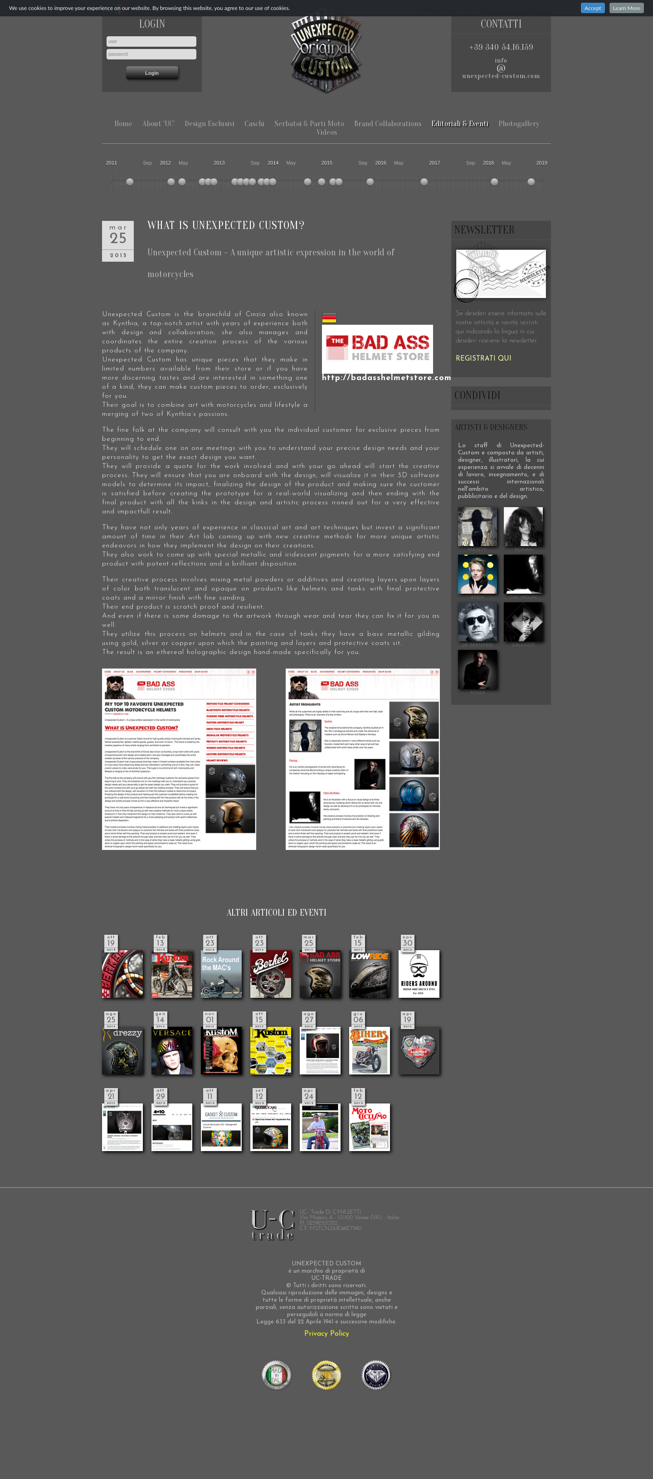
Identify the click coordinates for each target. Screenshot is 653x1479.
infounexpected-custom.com (501, 68)
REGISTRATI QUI (484, 359)
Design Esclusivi (209, 123)
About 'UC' (158, 123)
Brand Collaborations (387, 123)
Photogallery (518, 123)
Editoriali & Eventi (459, 123)
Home (123, 123)
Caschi (254, 123)
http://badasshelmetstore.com (387, 378)
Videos (327, 132)
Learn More (626, 8)
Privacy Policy (326, 1333)
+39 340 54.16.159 (501, 47)
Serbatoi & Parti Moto (309, 123)
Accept (593, 8)
